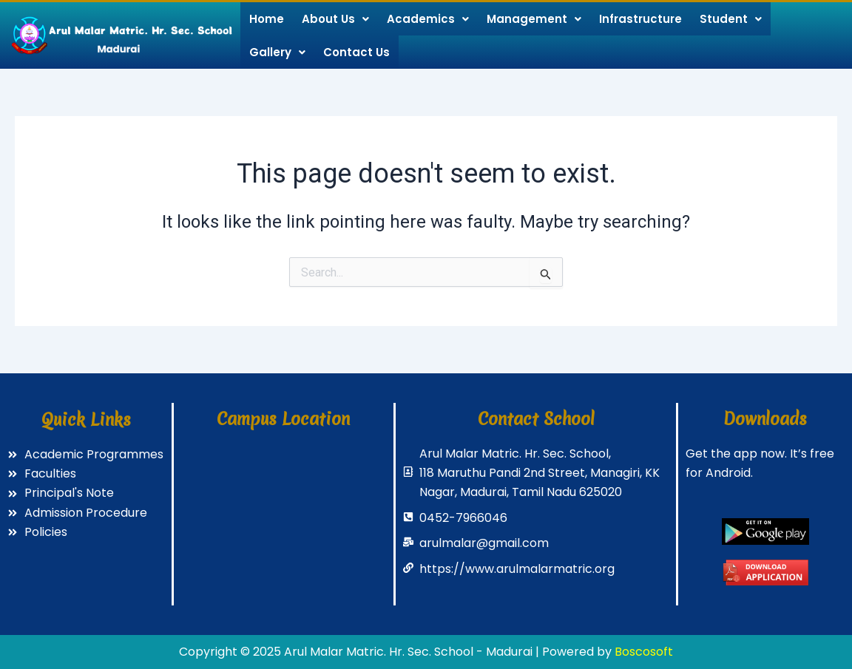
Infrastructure (640, 19)
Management (534, 19)
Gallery (277, 52)
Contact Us (356, 52)
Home (266, 19)
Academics (428, 19)
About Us (335, 19)
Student (731, 19)
